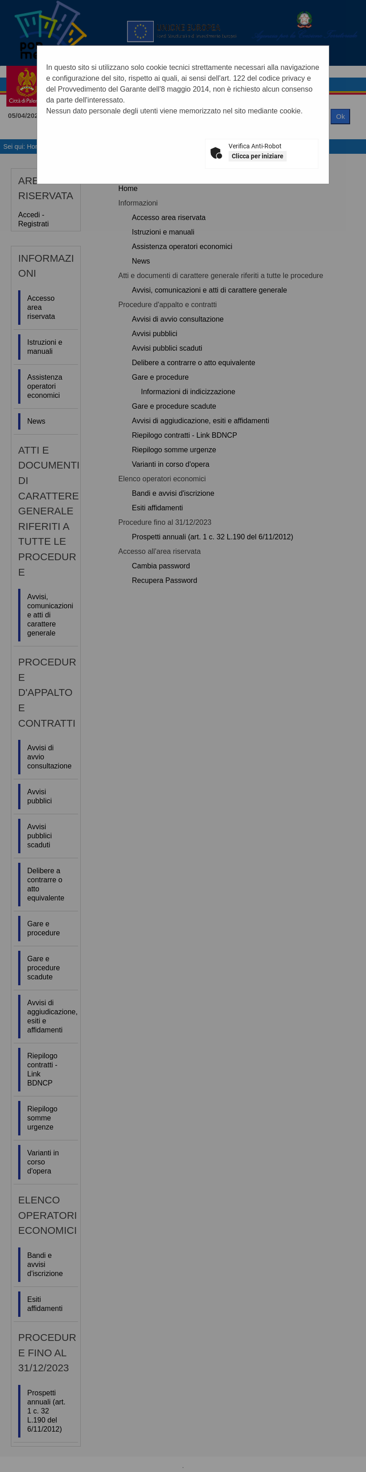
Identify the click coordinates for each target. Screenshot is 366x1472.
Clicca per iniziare (257, 156)
